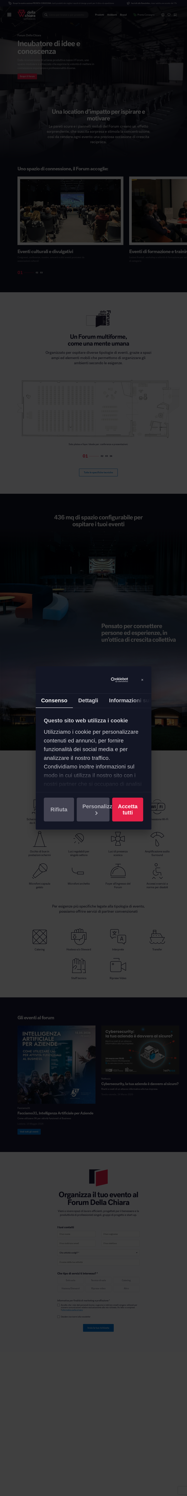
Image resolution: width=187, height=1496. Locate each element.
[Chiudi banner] (142, 680)
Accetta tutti (128, 809)
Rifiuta (59, 809)
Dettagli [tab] (88, 701)
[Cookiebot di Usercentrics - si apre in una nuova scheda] (117, 679)
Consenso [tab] (54, 701)
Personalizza (96, 809)
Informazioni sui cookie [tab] (139, 701)
